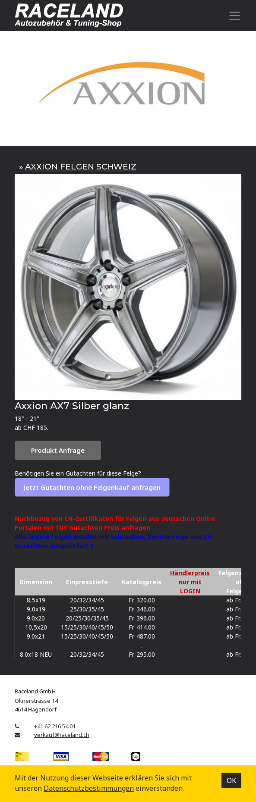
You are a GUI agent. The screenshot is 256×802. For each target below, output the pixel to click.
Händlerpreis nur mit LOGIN (190, 582)
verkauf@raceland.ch (61, 735)
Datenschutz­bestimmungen (89, 788)
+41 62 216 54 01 (55, 726)
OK (231, 780)
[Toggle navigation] (232, 15)
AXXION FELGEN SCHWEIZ (80, 167)
